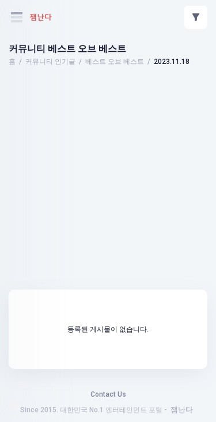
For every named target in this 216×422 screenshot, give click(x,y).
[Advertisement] (108, 101)
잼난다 (181, 409)
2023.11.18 (172, 62)
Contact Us (108, 394)
